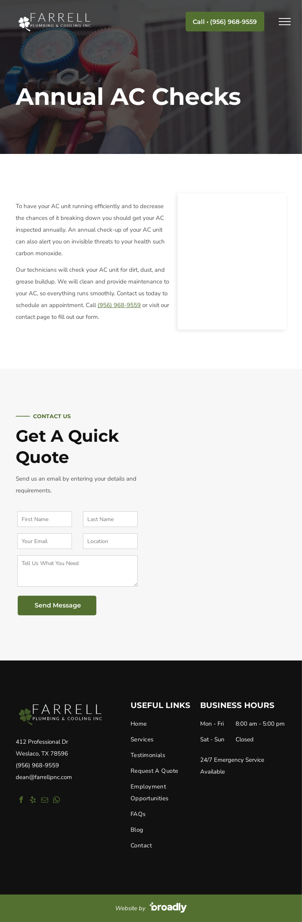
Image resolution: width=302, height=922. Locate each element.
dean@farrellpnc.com (44, 777)
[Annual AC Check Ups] (232, 261)
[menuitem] (162, 726)
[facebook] (21, 801)
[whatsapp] (56, 801)
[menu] (284, 21)
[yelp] (33, 801)
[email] (44, 801)
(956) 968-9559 (37, 765)
